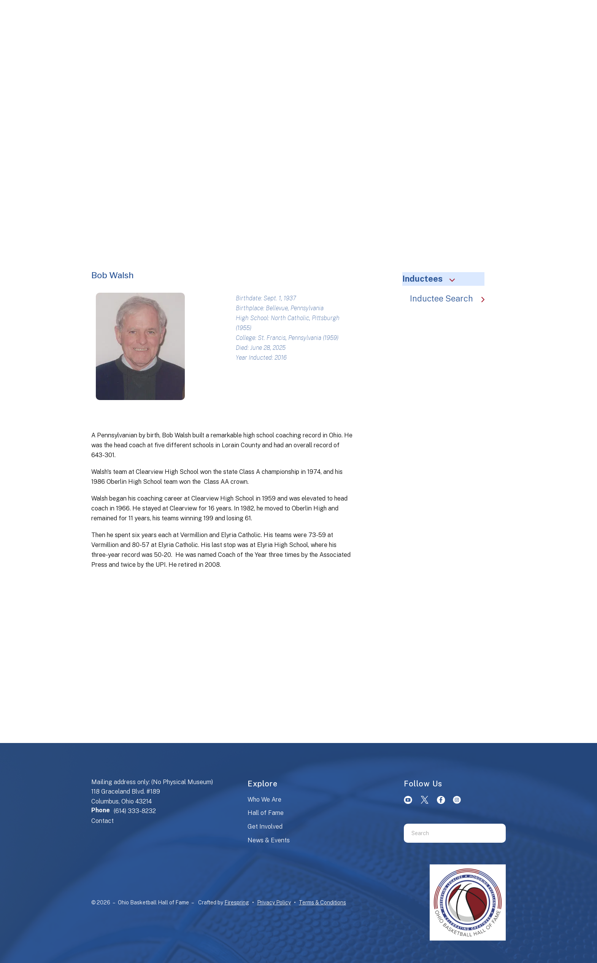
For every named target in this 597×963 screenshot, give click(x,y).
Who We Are (264, 799)
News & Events (269, 840)
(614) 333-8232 (135, 811)
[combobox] (445, 833)
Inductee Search (451, 298)
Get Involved (265, 826)
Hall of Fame (266, 812)
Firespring (236, 902)
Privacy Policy (274, 902)
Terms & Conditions (322, 902)
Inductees (432, 279)
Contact (102, 820)
